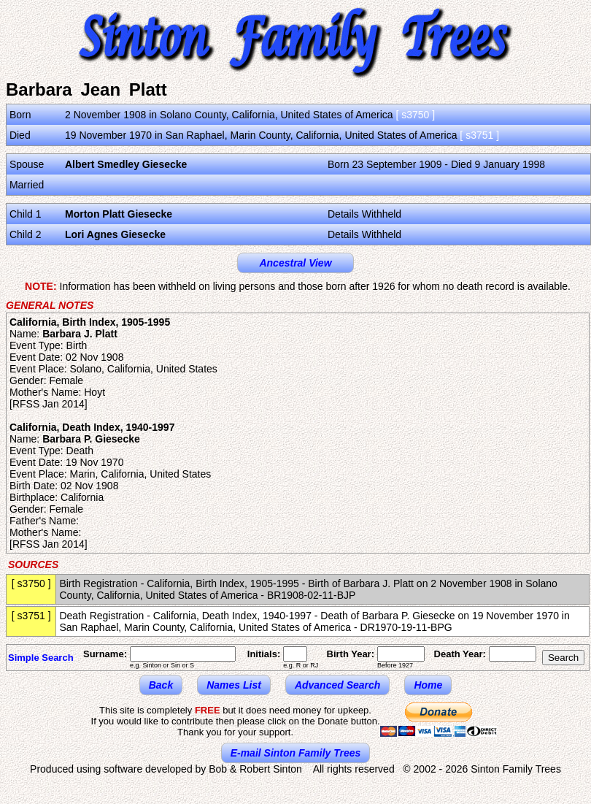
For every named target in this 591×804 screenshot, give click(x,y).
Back (161, 685)
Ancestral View (295, 263)
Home (428, 685)
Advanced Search (338, 685)
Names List (233, 685)
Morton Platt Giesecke (118, 214)
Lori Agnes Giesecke (115, 234)
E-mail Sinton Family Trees (296, 753)
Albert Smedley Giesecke (126, 164)
